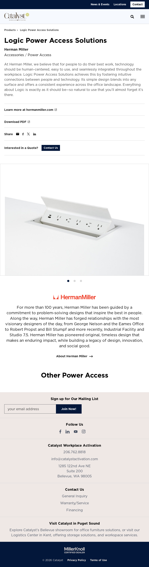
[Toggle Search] (132, 16)
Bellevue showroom (56, 530)
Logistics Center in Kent (31, 535)
